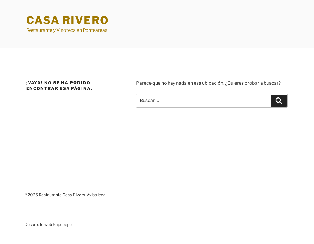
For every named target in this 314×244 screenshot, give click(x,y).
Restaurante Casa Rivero (62, 194)
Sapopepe (62, 224)
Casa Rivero (67, 20)
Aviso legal (96, 194)
